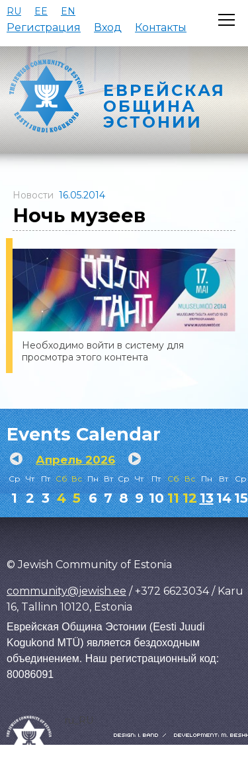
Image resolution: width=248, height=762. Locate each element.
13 (207, 498)
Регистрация (44, 27)
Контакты (160, 27)
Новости (33, 195)
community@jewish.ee (66, 591)
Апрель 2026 (75, 459)
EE (41, 11)
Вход (108, 27)
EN (68, 11)
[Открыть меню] (226, 20)
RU (14, 11)
